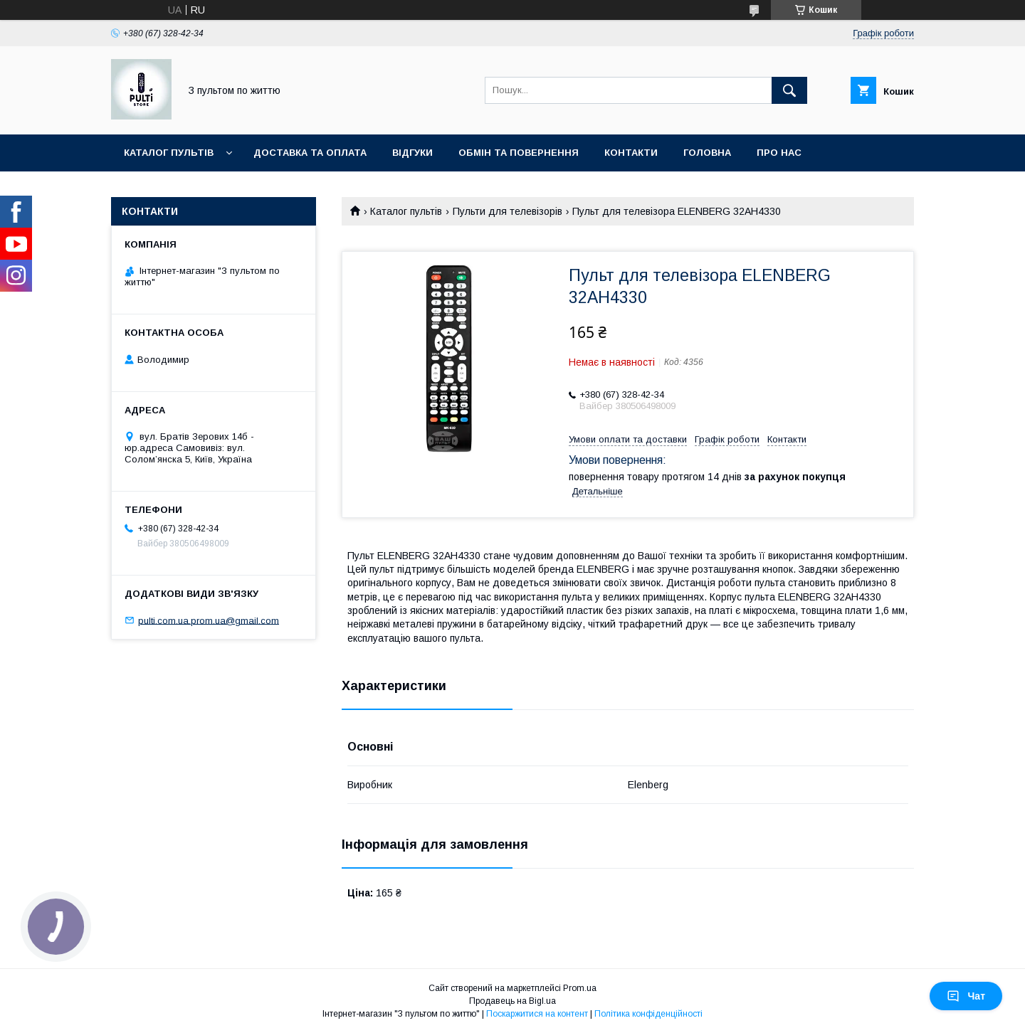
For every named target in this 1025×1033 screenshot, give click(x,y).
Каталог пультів (169, 152)
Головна (707, 152)
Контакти (631, 152)
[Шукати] (789, 90)
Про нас (779, 152)
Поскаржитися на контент (537, 1014)
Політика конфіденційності (648, 1014)
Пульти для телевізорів (507, 211)
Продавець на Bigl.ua (512, 1001)
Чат (966, 996)
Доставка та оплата (310, 152)
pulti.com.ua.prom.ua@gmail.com (208, 620)
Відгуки (412, 152)
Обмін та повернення (518, 152)
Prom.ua (579, 988)
